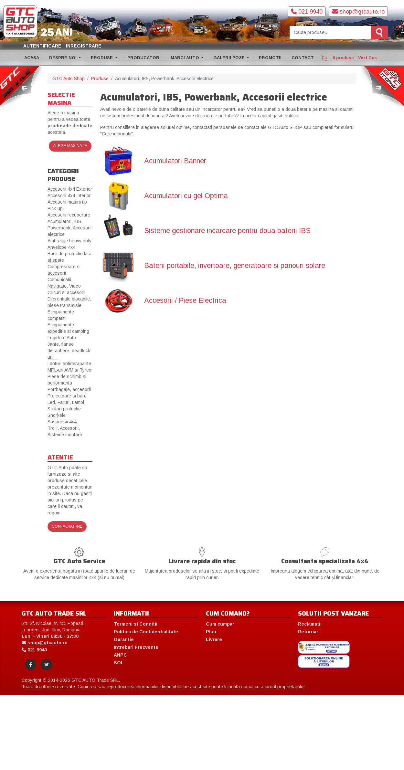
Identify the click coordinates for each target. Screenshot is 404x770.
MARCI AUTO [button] (185, 57)
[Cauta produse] (330, 32)
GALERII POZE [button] (229, 57)
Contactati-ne (67, 526)
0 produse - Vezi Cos (349, 58)
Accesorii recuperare (69, 214)
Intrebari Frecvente (136, 647)
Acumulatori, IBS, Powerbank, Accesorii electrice (69, 228)
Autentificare (42, 45)
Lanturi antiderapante (69, 363)
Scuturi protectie (64, 408)
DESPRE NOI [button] (63, 57)
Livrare (214, 639)
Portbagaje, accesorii (69, 389)
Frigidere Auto (62, 337)
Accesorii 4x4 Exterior (70, 189)
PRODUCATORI (144, 57)
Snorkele (57, 415)
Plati (211, 631)
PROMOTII (270, 57)
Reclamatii (310, 624)
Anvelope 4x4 (61, 247)
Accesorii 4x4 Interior (69, 195)
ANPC (120, 655)
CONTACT (303, 57)
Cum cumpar (220, 624)
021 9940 (307, 11)
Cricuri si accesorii (66, 292)
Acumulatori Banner (175, 161)
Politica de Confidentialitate (146, 631)
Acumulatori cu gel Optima (186, 196)
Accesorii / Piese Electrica (185, 300)
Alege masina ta (70, 145)
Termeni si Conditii (135, 624)
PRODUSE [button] (102, 57)
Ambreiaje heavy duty (69, 240)
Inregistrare (83, 45)
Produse (100, 78)
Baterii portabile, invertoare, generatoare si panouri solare (234, 265)
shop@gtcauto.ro (358, 11)
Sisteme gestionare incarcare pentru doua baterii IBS (227, 230)
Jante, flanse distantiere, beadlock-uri (70, 351)
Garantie (124, 639)
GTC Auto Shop (68, 78)
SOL (119, 662)
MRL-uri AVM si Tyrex (69, 370)
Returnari (309, 631)
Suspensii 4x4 (62, 421)
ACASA (31, 57)
